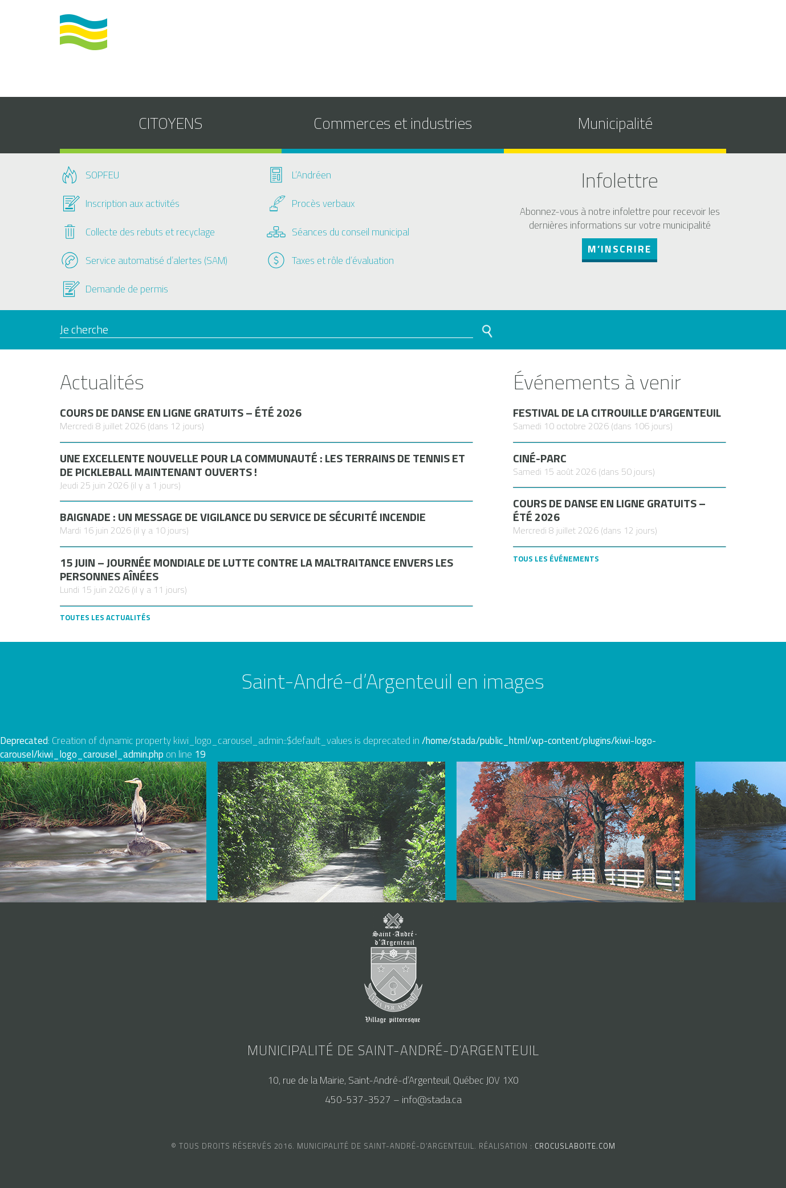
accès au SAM (605, 36)
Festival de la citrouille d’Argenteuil (617, 413)
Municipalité (615, 123)
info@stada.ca (432, 1099)
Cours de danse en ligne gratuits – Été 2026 (181, 413)
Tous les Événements (556, 558)
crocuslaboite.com (575, 1146)
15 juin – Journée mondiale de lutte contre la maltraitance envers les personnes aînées (256, 569)
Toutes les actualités (105, 617)
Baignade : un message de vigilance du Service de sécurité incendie (243, 517)
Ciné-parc (540, 458)
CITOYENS (170, 123)
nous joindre (679, 36)
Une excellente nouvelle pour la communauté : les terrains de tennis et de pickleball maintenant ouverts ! (262, 465)
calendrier (535, 36)
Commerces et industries (392, 123)
